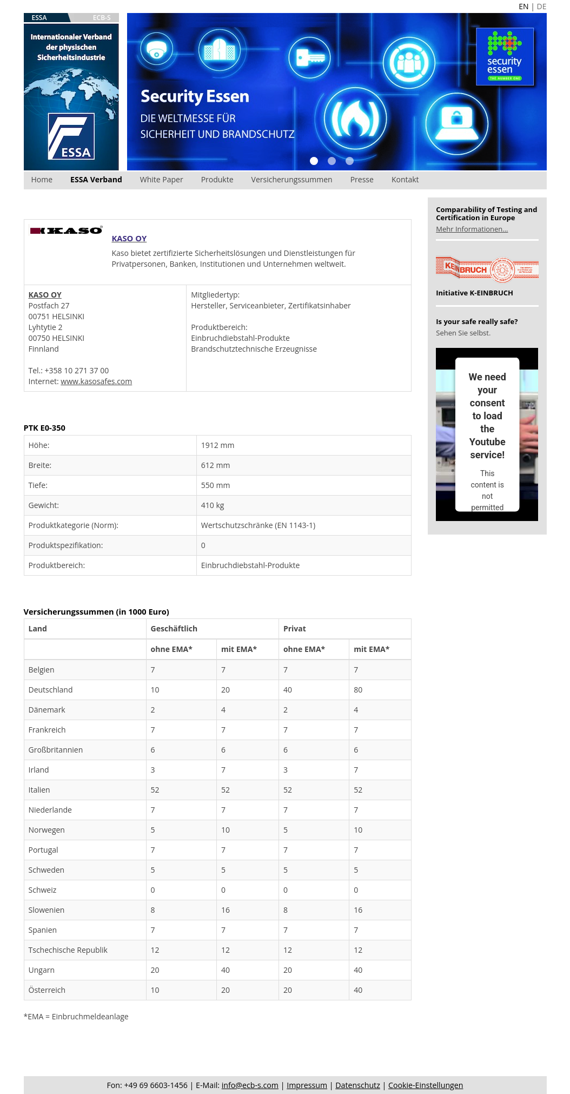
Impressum (307, 1085)
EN (523, 6)
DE (542, 6)
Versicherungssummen (292, 179)
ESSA (39, 17)
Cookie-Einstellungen (425, 1085)
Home (42, 179)
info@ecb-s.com (250, 1085)
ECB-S (102, 17)
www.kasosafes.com (96, 381)
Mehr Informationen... (472, 229)
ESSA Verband (96, 179)
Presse (362, 179)
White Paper (161, 179)
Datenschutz (357, 1085)
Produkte (217, 179)
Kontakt (405, 179)
